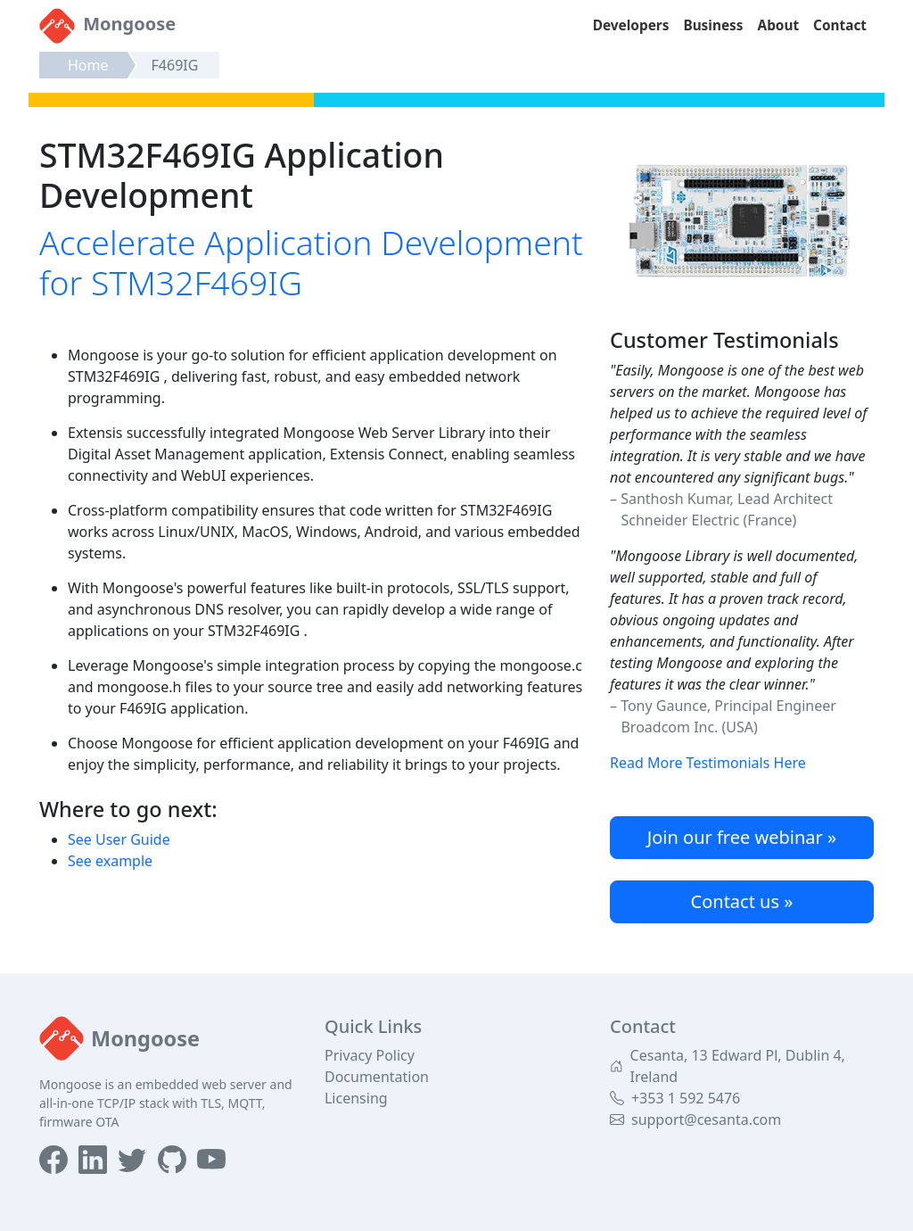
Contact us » (742, 901)
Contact (840, 25)
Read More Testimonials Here (708, 762)
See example (110, 861)
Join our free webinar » (741, 837)
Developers (631, 25)
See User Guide (119, 839)
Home (88, 65)
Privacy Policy (370, 1055)
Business (713, 25)
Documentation (377, 1076)
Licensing (356, 1098)
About (779, 25)
